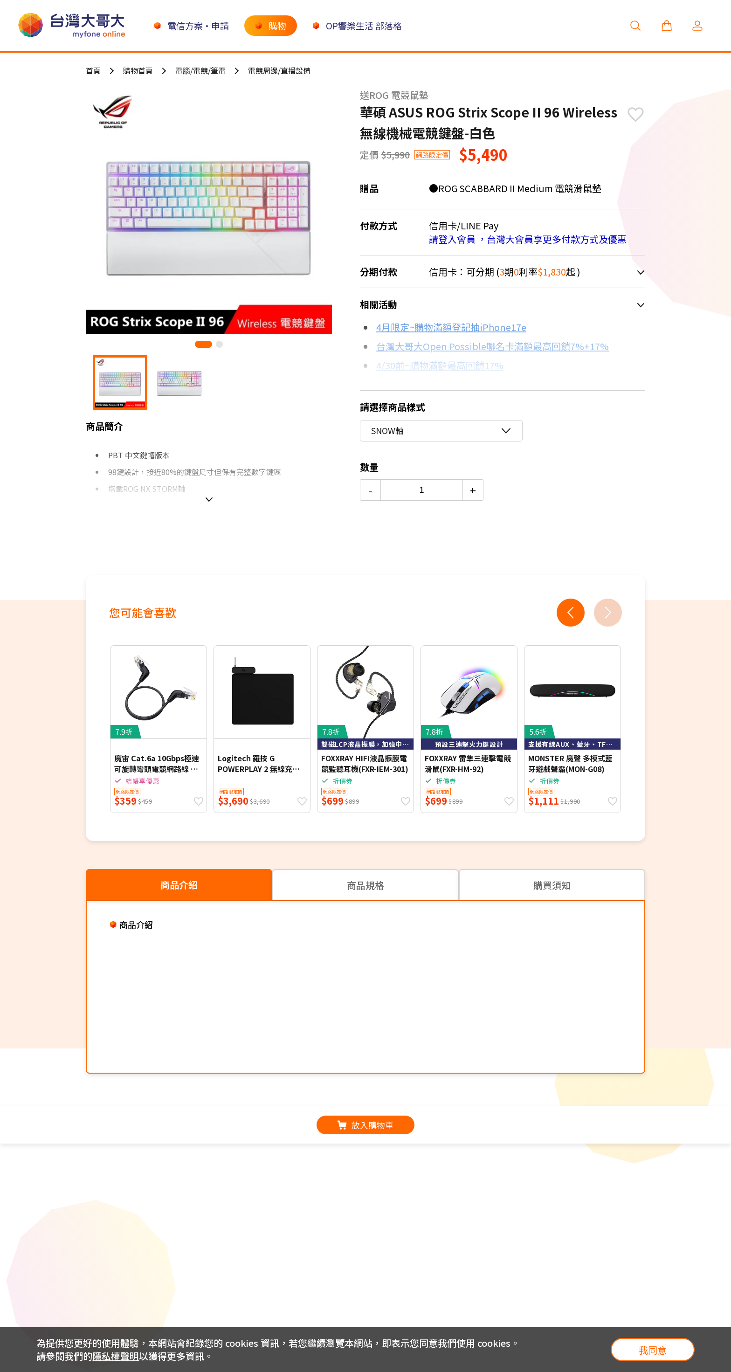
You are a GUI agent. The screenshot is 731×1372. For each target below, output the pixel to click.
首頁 (93, 70)
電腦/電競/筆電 (200, 70)
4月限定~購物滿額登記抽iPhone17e (451, 327)
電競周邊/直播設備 (279, 70)
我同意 (653, 1350)
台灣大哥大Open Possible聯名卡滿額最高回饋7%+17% (492, 346)
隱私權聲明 (115, 1356)
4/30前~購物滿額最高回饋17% (439, 365)
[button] (203, 344)
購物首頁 (138, 70)
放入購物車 (365, 1125)
